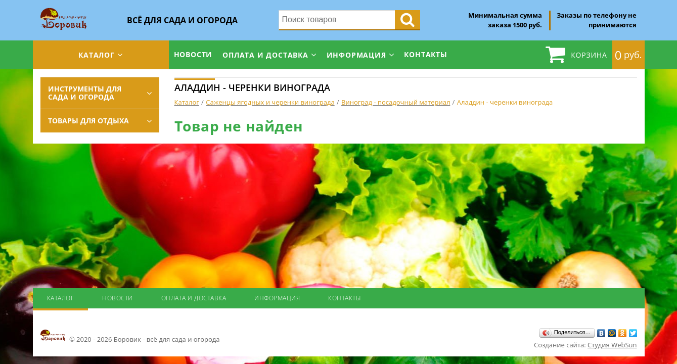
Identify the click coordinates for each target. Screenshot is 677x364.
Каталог (96, 55)
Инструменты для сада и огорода (84, 93)
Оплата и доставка (265, 55)
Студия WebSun (612, 344)
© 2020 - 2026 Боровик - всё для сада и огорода (130, 336)
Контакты (425, 54)
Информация (356, 55)
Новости (193, 54)
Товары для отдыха (88, 120)
